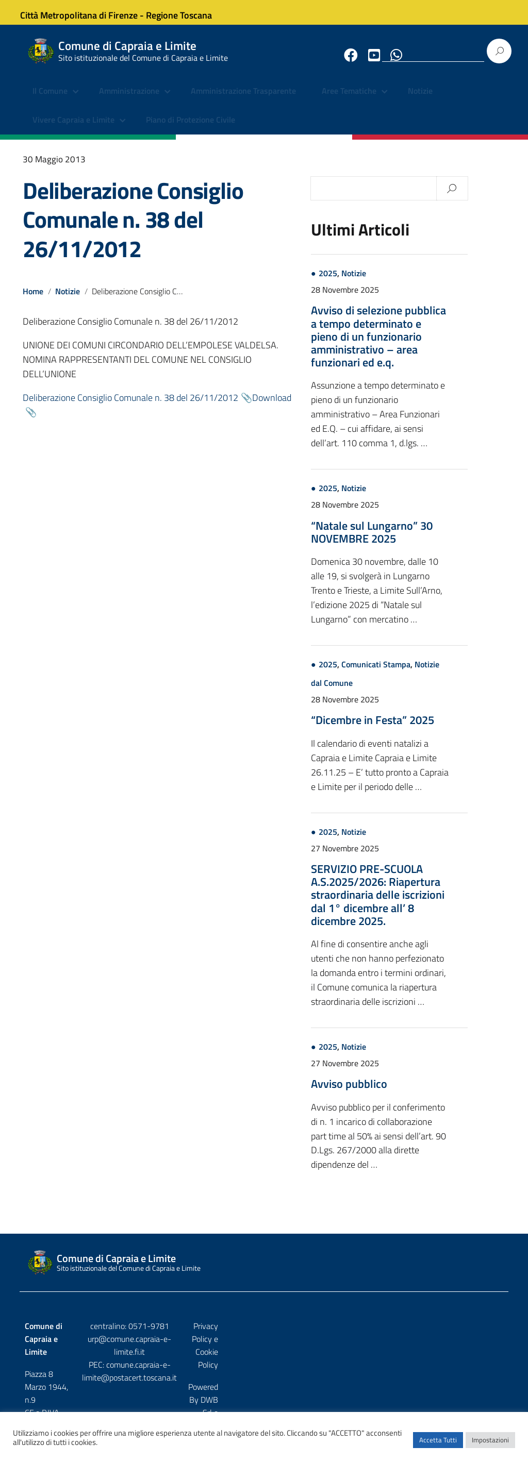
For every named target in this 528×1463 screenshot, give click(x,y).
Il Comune (50, 100)
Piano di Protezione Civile (190, 129)
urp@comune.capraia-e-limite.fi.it (264, 1347)
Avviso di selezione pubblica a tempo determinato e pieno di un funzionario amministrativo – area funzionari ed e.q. (416, 345)
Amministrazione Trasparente (243, 100)
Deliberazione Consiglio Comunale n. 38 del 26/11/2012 (133, 228)
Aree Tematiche (349, 100)
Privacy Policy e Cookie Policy (453, 1335)
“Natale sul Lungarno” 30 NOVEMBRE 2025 (409, 540)
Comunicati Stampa (413, 673)
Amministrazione (129, 100)
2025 (365, 282)
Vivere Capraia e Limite (73, 129)
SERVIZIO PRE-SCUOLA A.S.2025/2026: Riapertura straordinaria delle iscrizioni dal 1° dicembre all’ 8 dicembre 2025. (415, 903)
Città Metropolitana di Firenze (87, 12)
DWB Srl (444, 1357)
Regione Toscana (188, 12)
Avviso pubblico (387, 1092)
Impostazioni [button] (490, 1445)
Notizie (420, 100)
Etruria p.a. (485, 1357)
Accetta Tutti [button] (438, 1445)
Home (33, 300)
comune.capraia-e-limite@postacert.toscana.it (264, 1367)
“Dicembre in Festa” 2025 (410, 728)
